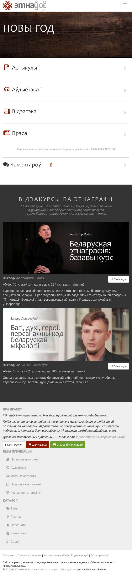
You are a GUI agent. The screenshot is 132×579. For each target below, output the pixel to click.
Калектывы (16, 533)
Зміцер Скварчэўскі (34, 365)
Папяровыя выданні (22, 459)
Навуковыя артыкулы (23, 484)
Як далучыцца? (79, 555)
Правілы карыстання (29, 555)
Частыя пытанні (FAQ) (56, 555)
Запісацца (119, 279)
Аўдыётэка (16, 467)
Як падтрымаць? (99, 555)
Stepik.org (74, 210)
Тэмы (12, 508)
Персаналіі (16, 525)
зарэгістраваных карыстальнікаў (100, 437)
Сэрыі (12, 541)
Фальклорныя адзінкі (23, 492)
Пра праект (13, 444)
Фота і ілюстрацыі (21, 476)
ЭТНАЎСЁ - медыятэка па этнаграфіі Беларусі (44, 569)
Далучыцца (37, 444)
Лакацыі (14, 516)
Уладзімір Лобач (32, 278)
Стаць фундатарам (68, 444)
